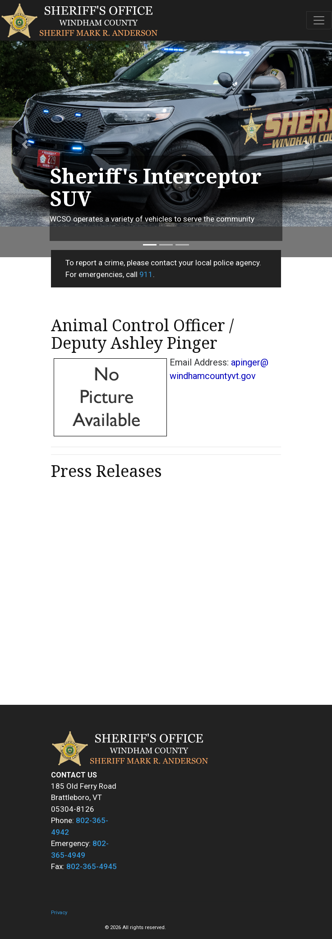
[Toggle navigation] (319, 20)
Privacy (59, 913)
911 (146, 274)
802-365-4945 (91, 866)
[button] (25, 144)
